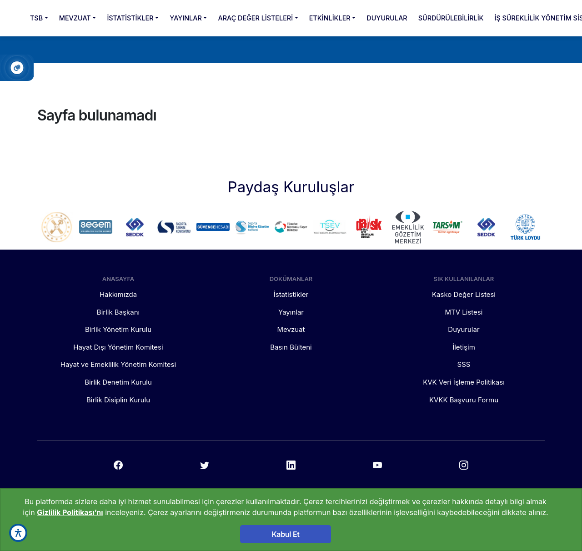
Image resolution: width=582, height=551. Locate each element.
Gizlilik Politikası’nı (70, 512)
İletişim (463, 347)
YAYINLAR (186, 18)
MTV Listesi (464, 312)
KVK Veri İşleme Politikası (464, 382)
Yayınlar (291, 312)
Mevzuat (291, 329)
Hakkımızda (118, 294)
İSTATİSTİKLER (130, 18)
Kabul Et (285, 534)
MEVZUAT (75, 18)
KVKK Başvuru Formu (463, 400)
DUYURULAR (386, 18)
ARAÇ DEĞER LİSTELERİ (255, 18)
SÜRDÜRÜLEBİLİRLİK (451, 18)
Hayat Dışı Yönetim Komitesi (118, 347)
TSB (36, 18)
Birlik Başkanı (118, 312)
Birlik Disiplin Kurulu (118, 400)
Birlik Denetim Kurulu (118, 382)
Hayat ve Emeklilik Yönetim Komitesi (118, 364)
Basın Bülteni (290, 347)
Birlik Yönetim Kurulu (118, 329)
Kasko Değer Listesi (464, 294)
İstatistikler (291, 294)
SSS (464, 364)
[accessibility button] (18, 533)
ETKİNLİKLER (330, 18)
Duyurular (463, 329)
